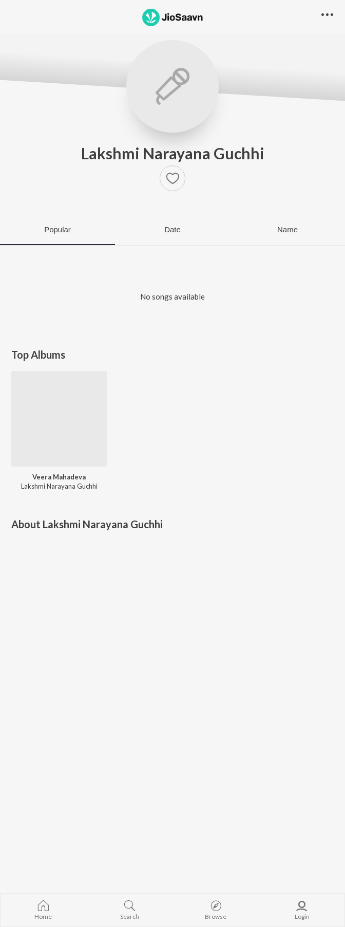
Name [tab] (287, 229)
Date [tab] (172, 229)
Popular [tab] (57, 229)
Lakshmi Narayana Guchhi (172, 153)
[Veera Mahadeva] (59, 419)
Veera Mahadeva (59, 477)
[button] (172, 178)
